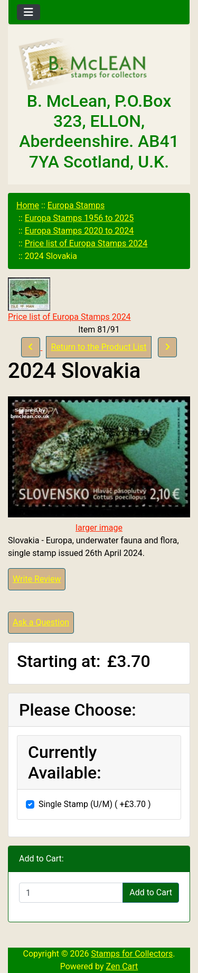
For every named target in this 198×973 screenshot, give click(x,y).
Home (27, 205)
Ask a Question (41, 622)
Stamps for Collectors (132, 954)
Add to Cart (150, 892)
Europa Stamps (76, 205)
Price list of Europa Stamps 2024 (86, 243)
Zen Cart (122, 966)
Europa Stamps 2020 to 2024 (79, 231)
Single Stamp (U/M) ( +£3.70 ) (95, 804)
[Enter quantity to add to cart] (71, 893)
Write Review (37, 579)
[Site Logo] (99, 64)
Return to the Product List (98, 347)
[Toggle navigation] (28, 12)
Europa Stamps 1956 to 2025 (79, 218)
